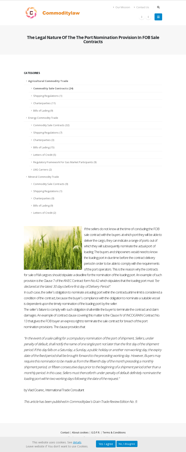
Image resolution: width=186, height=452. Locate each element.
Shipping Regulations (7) (47, 132)
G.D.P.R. (95, 432)
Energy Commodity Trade (43, 118)
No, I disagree (127, 444)
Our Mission (121, 7)
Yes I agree (106, 444)
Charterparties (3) (43, 140)
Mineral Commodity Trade (43, 177)
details (77, 442)
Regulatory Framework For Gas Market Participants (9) (64, 162)
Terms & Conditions (114, 432)
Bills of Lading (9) (43, 110)
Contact (64, 432)
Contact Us (141, 7)
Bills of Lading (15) (43, 147)
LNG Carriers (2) (42, 169)
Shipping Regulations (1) (47, 96)
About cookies (79, 432)
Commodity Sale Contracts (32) (51, 125)
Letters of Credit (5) (44, 155)
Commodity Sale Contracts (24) (53, 88)
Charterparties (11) (44, 103)
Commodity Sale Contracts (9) (50, 184)
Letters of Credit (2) (44, 213)
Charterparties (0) (43, 198)
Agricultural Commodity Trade (48, 81)
